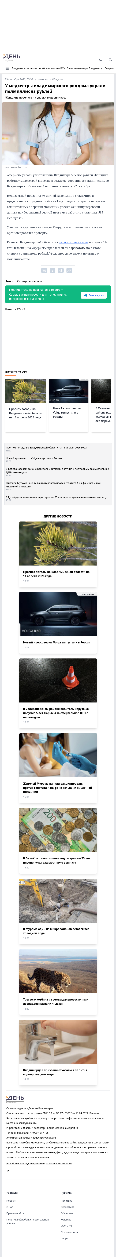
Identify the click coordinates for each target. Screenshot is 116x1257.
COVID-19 (66, 1225)
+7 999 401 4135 (39, 1132)
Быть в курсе (94, 295)
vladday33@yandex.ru (43, 1137)
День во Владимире (11, 58)
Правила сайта (15, 1213)
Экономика (67, 1207)
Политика (66, 1200)
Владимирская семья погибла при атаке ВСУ (38, 68)
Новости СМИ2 (15, 309)
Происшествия (69, 1232)
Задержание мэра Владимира (85, 68)
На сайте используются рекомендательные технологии (39, 1163)
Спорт (64, 1238)
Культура (66, 1219)
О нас (9, 1207)
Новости (11, 1200)
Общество (67, 1213)
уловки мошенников (73, 242)
